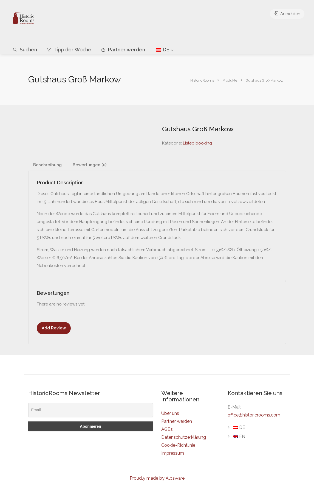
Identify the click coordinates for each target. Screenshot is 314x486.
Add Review (54, 328)
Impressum (172, 453)
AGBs (167, 429)
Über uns (170, 413)
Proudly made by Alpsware (157, 478)
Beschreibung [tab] (47, 164)
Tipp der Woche (69, 49)
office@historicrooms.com (254, 415)
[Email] (90, 410)
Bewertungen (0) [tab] (89, 164)
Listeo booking (197, 143)
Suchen (25, 49)
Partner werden (123, 49)
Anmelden (287, 13)
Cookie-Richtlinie (178, 445)
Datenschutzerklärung (183, 437)
